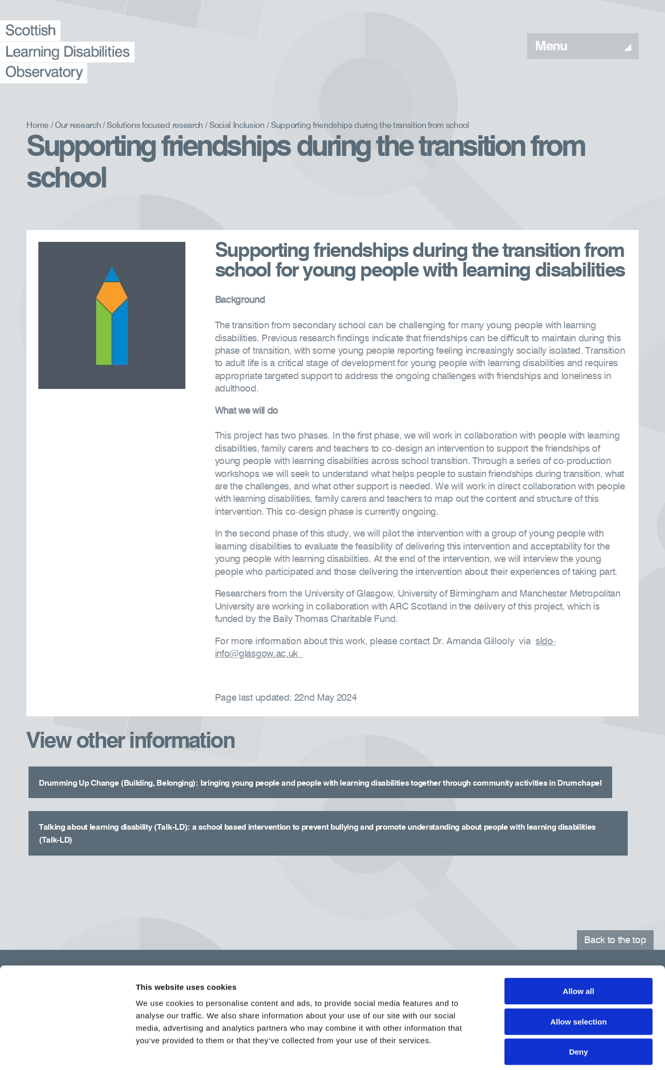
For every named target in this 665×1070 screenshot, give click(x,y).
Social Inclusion (237, 126)
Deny (578, 1004)
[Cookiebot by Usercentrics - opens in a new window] (67, 1050)
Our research (77, 126)
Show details (543, 1049)
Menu (583, 47)
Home (37, 126)
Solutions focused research (155, 126)
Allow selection (578, 974)
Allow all (579, 943)
